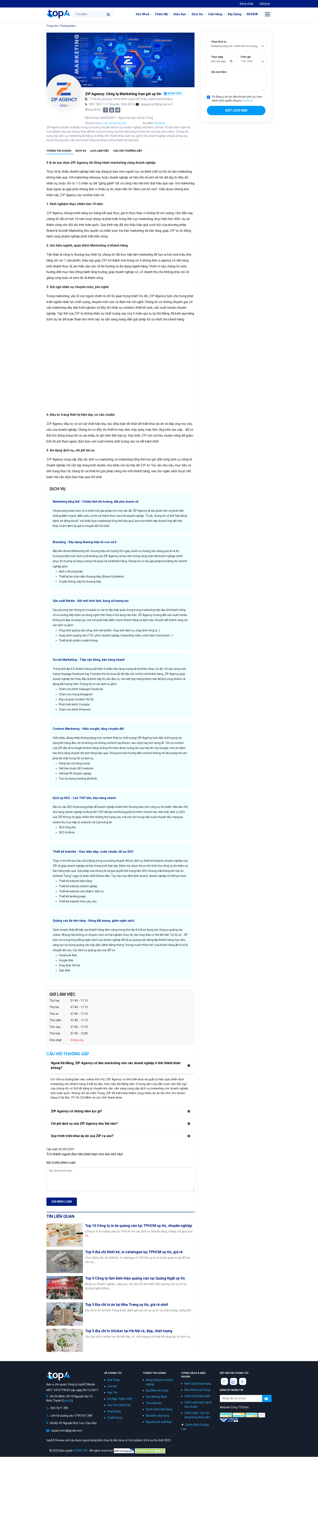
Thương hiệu (67, 25)
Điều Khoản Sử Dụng (197, 1389)
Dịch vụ (80, 150)
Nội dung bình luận (60, 1162)
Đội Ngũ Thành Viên (119, 1398)
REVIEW (252, 14)
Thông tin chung (58, 150)
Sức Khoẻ (142, 14)
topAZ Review (58, 14)
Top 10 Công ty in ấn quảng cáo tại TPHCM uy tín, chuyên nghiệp (138, 1225)
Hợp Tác (112, 1392)
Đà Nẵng (159, 123)
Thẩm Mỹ (161, 14)
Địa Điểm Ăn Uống (157, 1390)
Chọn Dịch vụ (218, 41)
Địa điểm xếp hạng (157, 1415)
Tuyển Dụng (114, 1417)
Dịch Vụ (197, 14)
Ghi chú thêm (219, 72)
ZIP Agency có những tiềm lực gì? (76, 1111)
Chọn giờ (246, 56)
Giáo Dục (179, 14)
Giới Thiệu (113, 1380)
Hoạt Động (114, 1411)
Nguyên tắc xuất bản (159, 1421)
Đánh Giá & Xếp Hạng (197, 1383)
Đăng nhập (247, 3)
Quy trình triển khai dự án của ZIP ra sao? (82, 1136)
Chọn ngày (217, 56)
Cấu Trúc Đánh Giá (119, 1405)
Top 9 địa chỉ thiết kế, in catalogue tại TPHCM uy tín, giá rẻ (134, 1252)
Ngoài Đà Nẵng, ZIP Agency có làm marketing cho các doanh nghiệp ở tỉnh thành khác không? (116, 1065)
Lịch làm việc (99, 150)
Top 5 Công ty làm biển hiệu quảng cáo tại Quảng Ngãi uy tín (135, 1278)
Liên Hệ (111, 1386)
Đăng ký (265, 3)
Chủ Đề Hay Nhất (156, 1396)
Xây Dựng (234, 14)
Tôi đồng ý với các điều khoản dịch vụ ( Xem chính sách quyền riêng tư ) (237, 98)
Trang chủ (52, 25)
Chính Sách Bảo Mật (197, 1396)
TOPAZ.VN (80, 1450)
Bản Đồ (67, 1400)
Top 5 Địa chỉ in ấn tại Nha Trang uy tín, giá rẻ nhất (126, 1304)
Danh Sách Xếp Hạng (159, 1409)
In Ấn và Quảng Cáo (114, 123)
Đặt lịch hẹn (236, 110)
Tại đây (246, 100)
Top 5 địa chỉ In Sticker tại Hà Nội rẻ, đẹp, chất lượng (128, 1331)
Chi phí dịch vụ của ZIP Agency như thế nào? (84, 1123)
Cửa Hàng (215, 14)
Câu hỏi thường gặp (127, 150)
